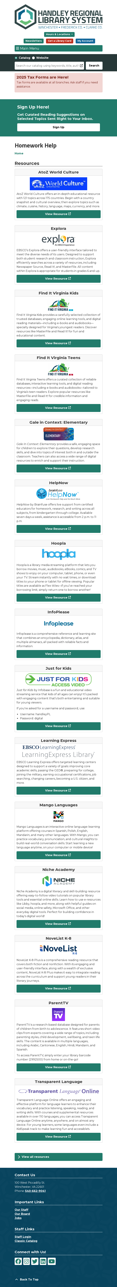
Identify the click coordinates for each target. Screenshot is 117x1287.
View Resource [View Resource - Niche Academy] (56, 924)
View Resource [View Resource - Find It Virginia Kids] (56, 343)
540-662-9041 (35, 1191)
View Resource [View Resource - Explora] (56, 278)
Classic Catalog (26, 1241)
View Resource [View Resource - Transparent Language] (56, 1136)
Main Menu (27, 48)
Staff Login (23, 1236)
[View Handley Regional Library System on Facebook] (18, 1261)
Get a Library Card (59, 40)
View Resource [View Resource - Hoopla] (56, 597)
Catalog (24, 57)
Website (42, 57)
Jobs (18, 1218)
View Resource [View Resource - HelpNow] (56, 528)
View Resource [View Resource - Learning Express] (56, 790)
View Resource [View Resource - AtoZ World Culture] (56, 214)
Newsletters (34, 40)
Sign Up (58, 127)
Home (19, 153)
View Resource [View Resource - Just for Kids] (56, 726)
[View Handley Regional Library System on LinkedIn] (43, 1261)
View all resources (33, 1157)
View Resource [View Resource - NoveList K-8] (56, 988)
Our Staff (21, 1209)
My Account (85, 40)
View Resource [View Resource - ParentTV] (56, 1067)
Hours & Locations (58, 34)
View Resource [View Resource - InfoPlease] (56, 654)
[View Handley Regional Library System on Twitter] (34, 1261)
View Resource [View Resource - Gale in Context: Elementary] (56, 468)
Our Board (22, 1214)
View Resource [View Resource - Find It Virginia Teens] (56, 408)
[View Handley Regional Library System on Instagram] (26, 1261)
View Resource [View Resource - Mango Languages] (56, 855)
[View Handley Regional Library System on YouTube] (52, 1261)
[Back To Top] (59, 1279)
